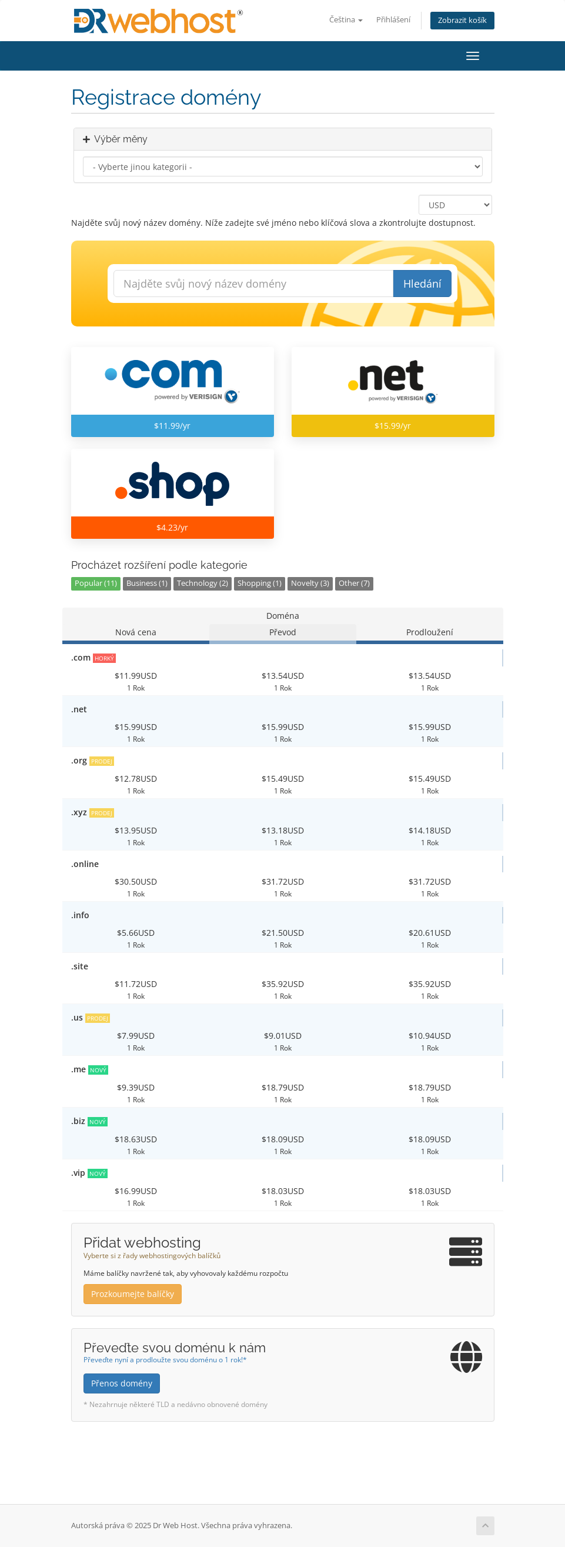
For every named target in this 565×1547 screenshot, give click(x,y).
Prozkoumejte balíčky (132, 1293)
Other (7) (354, 583)
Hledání (422, 283)
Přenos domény (121, 1383)
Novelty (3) (310, 583)
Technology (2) (202, 583)
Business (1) (147, 583)
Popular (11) (96, 583)
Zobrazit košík (462, 20)
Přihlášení (393, 20)
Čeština (346, 20)
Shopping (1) (260, 583)
